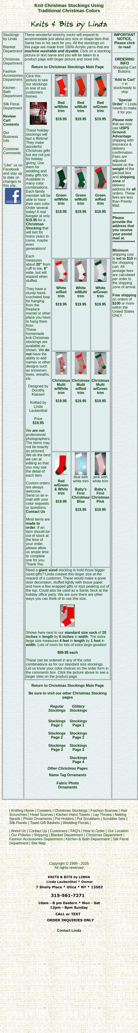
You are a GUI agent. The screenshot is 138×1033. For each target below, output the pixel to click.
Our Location (118, 831)
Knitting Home (22, 810)
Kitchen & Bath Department (87, 839)
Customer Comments (12, 151)
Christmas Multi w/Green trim (100, 387)
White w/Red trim (61, 292)
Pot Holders (64, 819)
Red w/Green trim (100, 107)
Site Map (38, 843)
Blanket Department (12, 49)
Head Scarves (41, 815)
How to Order (94, 831)
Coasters (45, 810)
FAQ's (75, 831)
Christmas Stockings (71, 810)
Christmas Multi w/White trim (61, 387)
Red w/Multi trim (81, 107)
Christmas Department (12, 61)
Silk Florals (18, 823)
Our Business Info (10, 137)
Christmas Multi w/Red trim (81, 387)
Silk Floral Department (12, 106)
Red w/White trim (61, 107)
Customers (58, 831)
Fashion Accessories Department (13, 76)
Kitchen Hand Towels (73, 815)
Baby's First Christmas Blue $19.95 (81, 499)
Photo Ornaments (37, 819)
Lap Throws (102, 815)
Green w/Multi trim (81, 199)
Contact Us (38, 831)
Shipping (41, 835)
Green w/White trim (61, 199)
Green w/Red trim (100, 199)
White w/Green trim (100, 292)
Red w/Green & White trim (61, 487)
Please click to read (124, 45)
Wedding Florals (76, 823)
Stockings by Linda (11, 37)
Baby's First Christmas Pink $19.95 (100, 499)
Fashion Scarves (104, 810)
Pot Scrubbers (88, 819)
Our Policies (21, 835)
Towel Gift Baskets (45, 823)
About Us (18, 831)
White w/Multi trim (81, 292)
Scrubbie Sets (114, 819)
